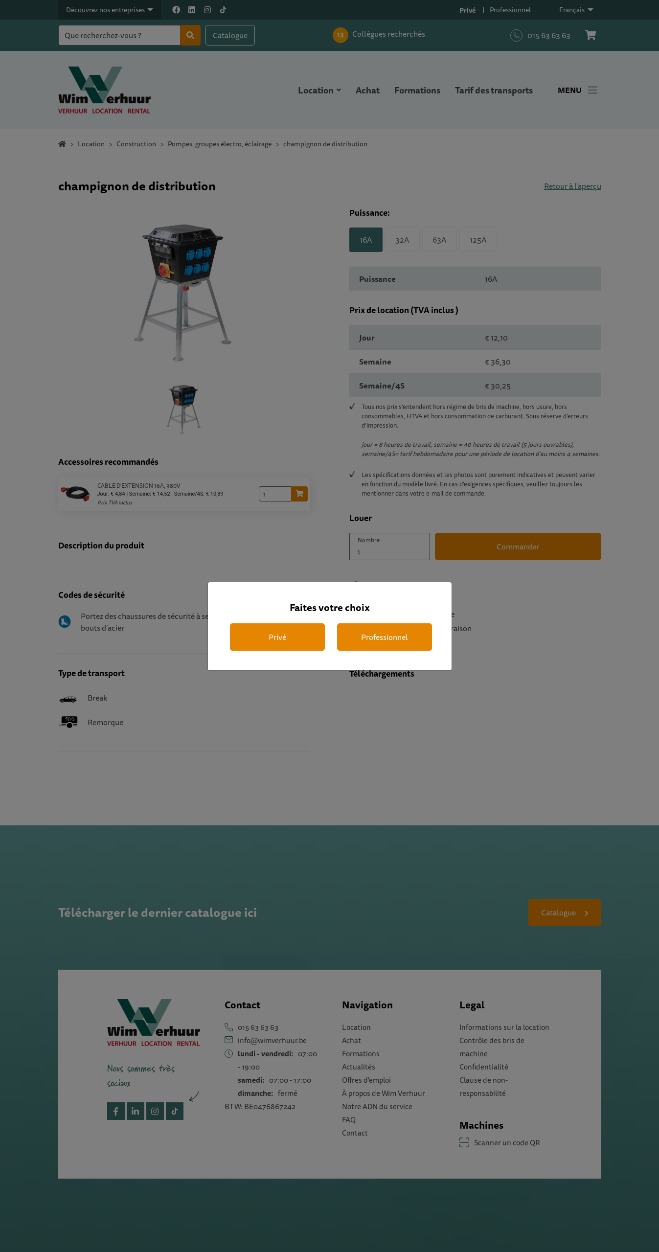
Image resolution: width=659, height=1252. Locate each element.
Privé (277, 637)
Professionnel (384, 637)
